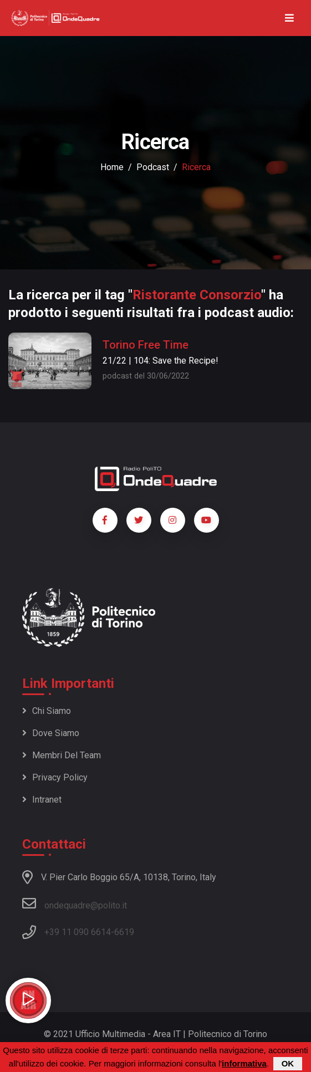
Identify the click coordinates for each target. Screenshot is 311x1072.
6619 (124, 932)
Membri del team (61, 755)
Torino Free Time (145, 344)
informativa (244, 1064)
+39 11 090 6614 (77, 932)
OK (288, 1064)
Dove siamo (50, 733)
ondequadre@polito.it (74, 903)
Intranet (42, 799)
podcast (152, 167)
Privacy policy (55, 777)
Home (112, 167)
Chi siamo (46, 711)
